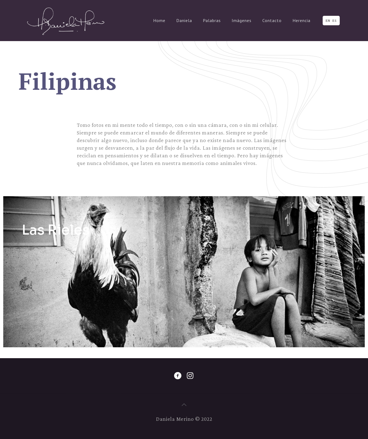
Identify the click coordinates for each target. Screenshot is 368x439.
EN (328, 21)
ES (334, 21)
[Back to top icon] (184, 404)
